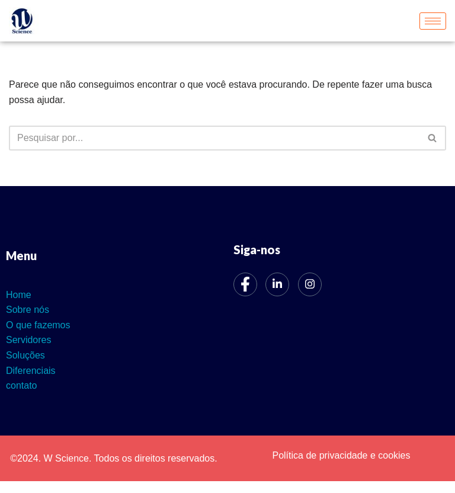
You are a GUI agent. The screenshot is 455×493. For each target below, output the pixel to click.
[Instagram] (310, 284)
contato (21, 385)
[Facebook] (245, 284)
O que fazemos (38, 325)
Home (18, 295)
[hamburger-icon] (432, 21)
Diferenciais (31, 371)
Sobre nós (27, 310)
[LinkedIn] (277, 284)
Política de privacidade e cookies (341, 455)
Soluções (25, 355)
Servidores (28, 340)
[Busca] (214, 138)
